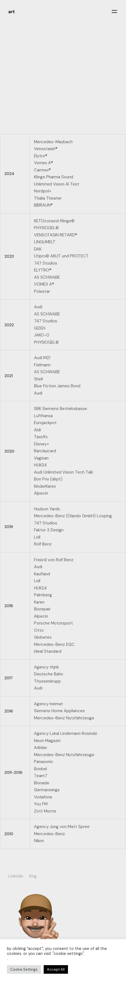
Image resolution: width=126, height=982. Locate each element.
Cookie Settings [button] (24, 969)
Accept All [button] (56, 969)
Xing (33, 876)
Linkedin (15, 876)
